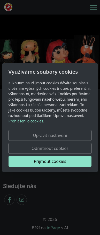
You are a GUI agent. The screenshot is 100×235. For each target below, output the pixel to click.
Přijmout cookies (50, 161)
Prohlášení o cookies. (26, 121)
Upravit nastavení (50, 135)
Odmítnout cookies (50, 148)
